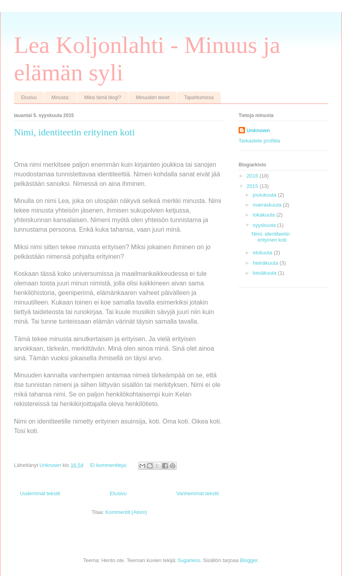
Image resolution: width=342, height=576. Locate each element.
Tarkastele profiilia (259, 141)
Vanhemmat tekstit (197, 493)
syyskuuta (265, 225)
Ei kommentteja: (109, 465)
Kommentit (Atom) (126, 512)
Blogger (248, 560)
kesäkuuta (265, 273)
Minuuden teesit (152, 97)
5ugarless (189, 560)
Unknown (258, 130)
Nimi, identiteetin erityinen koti (74, 132)
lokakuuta (264, 215)
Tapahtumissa (199, 97)
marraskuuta (268, 205)
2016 (253, 176)
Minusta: (60, 97)
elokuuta (263, 253)
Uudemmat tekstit (40, 493)
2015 (253, 186)
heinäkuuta (266, 263)
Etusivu (29, 97)
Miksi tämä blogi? (102, 97)
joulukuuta (265, 195)
